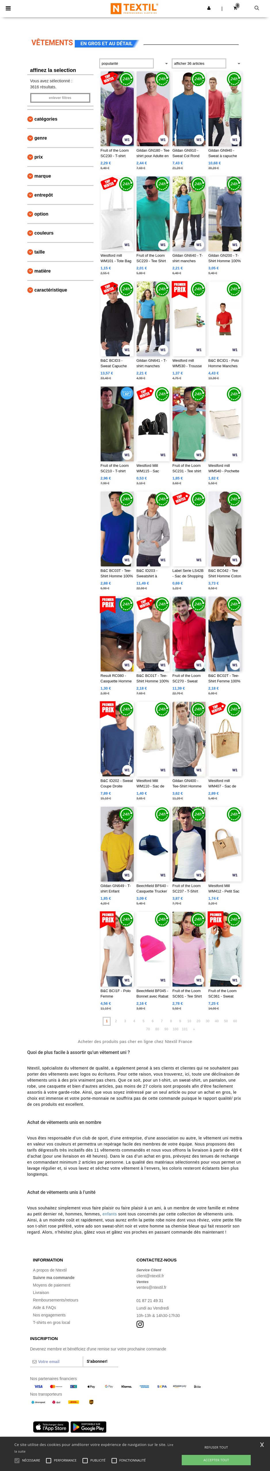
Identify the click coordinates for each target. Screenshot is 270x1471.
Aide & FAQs (44, 1307)
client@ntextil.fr (150, 1276)
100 (175, 1029)
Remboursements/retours (55, 1300)
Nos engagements (49, 1315)
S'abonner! (97, 1361)
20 (198, 1021)
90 (166, 1029)
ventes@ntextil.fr (151, 1287)
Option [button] (42, 214)
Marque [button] (43, 176)
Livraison (41, 1292)
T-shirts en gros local (51, 1322)
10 (189, 1021)
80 (157, 1029)
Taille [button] (40, 252)
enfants (109, 1214)
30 (207, 1021)
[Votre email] (56, 1361)
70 (148, 1029)
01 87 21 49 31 (150, 1300)
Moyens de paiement (51, 1285)
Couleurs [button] (44, 233)
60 (235, 1021)
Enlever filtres (60, 98)
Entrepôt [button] (44, 195)
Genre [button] (41, 138)
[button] (208, 8)
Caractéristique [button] (51, 290)
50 (226, 1021)
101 (184, 1029)
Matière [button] (43, 271)
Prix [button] (39, 157)
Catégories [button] (46, 119)
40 (217, 1021)
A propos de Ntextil (50, 1270)
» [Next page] (194, 1029)
